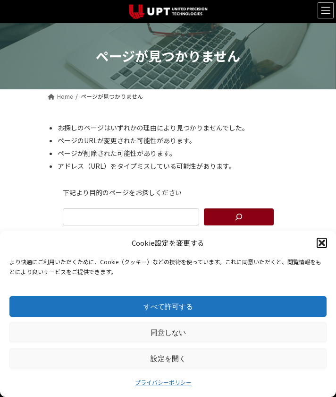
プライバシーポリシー (163, 382)
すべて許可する (168, 306)
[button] (322, 243)
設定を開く (168, 358)
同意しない (168, 332)
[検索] (239, 216)
